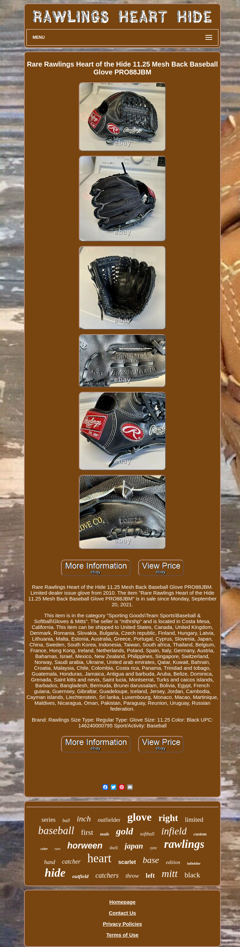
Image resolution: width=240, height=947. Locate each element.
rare (57, 848)
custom (199, 834)
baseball (56, 831)
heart (99, 858)
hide (55, 872)
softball (147, 834)
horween (85, 845)
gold (124, 831)
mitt (169, 873)
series (48, 819)
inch (84, 818)
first (87, 832)
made (104, 834)
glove (139, 817)
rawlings (184, 844)
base (151, 860)
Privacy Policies (122, 924)
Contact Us (122, 913)
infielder (194, 863)
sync (153, 847)
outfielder (109, 820)
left (150, 875)
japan (134, 846)
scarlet (127, 862)
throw (132, 876)
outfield (80, 876)
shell (113, 847)
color (44, 849)
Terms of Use (122, 935)
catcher (71, 861)
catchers (107, 875)
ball (66, 820)
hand (49, 862)
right (168, 818)
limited (194, 819)
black (192, 875)
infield (174, 831)
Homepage (122, 902)
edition (173, 862)
